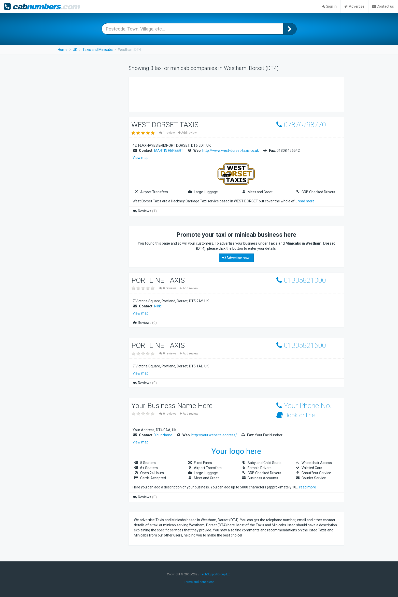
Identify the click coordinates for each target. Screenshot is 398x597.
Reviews (145, 211)
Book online (295, 415)
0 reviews (168, 288)
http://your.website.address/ (214, 435)
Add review (187, 133)
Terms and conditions (199, 582)
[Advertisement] (226, 93)
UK (75, 50)
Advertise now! (236, 258)
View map (141, 158)
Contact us (383, 6)
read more (306, 201)
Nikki (158, 306)
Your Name (163, 435)
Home (62, 50)
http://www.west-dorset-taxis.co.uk (230, 150)
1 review (167, 133)
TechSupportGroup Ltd (215, 574)
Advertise (354, 6)
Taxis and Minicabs (97, 50)
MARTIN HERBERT (168, 150)
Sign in (329, 6)
